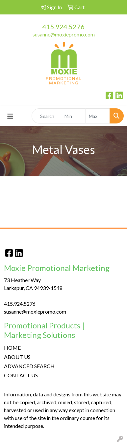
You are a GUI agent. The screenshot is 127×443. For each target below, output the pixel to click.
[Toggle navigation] (10, 116)
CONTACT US (21, 375)
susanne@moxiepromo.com (64, 34)
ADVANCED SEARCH (29, 366)
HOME (12, 347)
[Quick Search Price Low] (73, 115)
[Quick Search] (46, 115)
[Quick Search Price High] (97, 115)
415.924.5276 (63, 27)
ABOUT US (17, 357)
